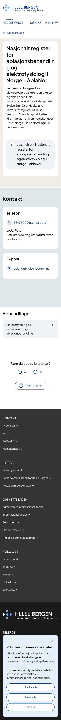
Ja (24, 372)
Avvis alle (31, 697)
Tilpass (30, 707)
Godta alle (31, 687)
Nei (41, 372)
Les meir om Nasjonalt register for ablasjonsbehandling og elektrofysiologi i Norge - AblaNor (33, 154)
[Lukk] (51, 641)
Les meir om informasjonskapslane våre (30, 661)
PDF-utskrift (34, 385)
